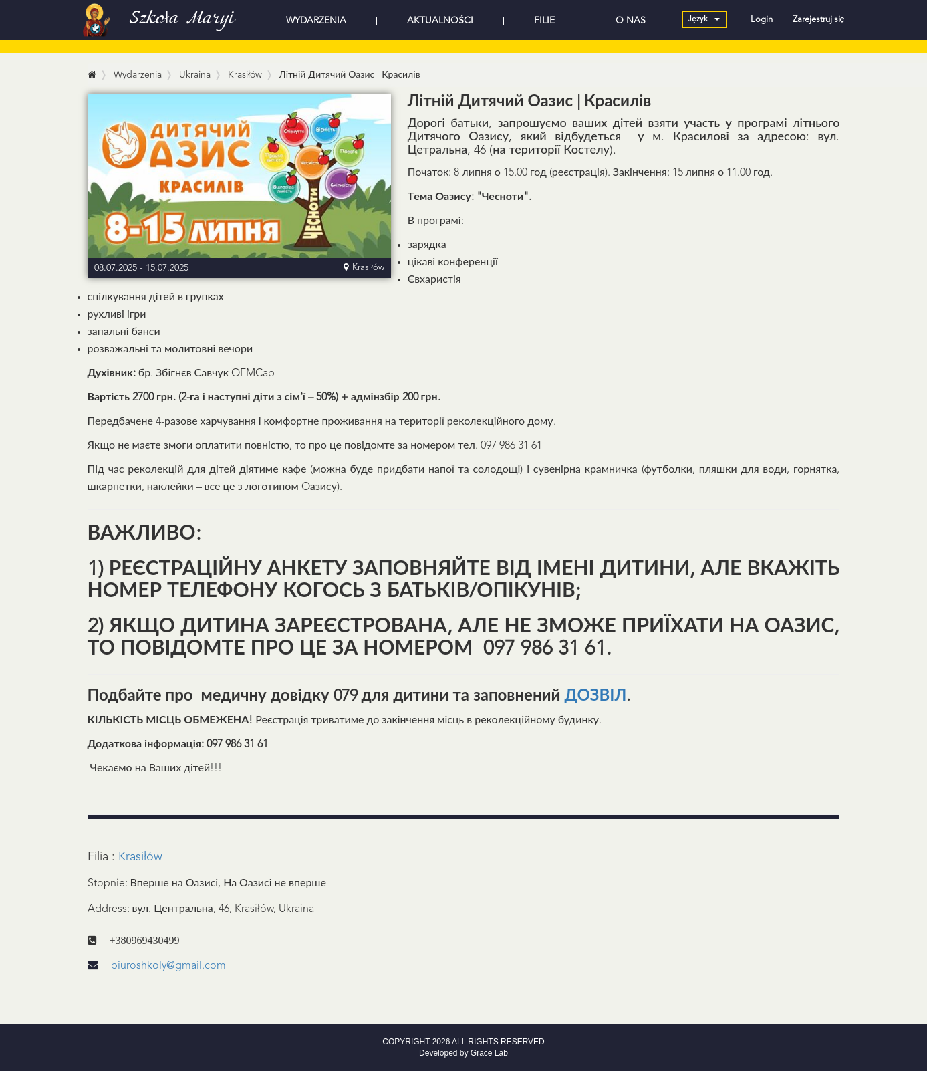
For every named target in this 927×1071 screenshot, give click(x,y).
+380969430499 (145, 940)
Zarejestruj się (819, 19)
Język (703, 19)
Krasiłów (140, 857)
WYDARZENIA (316, 21)
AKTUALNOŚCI (440, 21)
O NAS (631, 21)
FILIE (544, 21)
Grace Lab (489, 1053)
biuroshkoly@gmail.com (157, 966)
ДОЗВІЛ (596, 697)
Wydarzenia (138, 75)
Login (762, 19)
